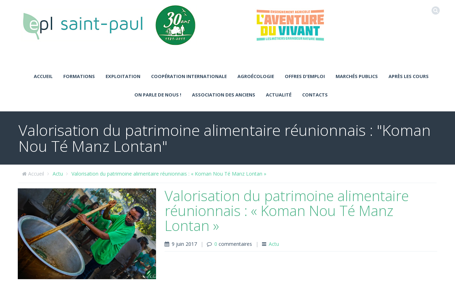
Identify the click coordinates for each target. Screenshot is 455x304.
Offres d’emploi (305, 76)
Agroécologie (255, 76)
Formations (79, 76)
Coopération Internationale (189, 76)
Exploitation (123, 76)
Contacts (315, 95)
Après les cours (409, 76)
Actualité (278, 95)
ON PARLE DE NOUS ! (157, 95)
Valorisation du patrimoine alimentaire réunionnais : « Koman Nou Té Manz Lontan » (168, 173)
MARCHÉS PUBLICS (357, 76)
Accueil (43, 76)
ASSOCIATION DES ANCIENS (223, 95)
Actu (58, 173)
